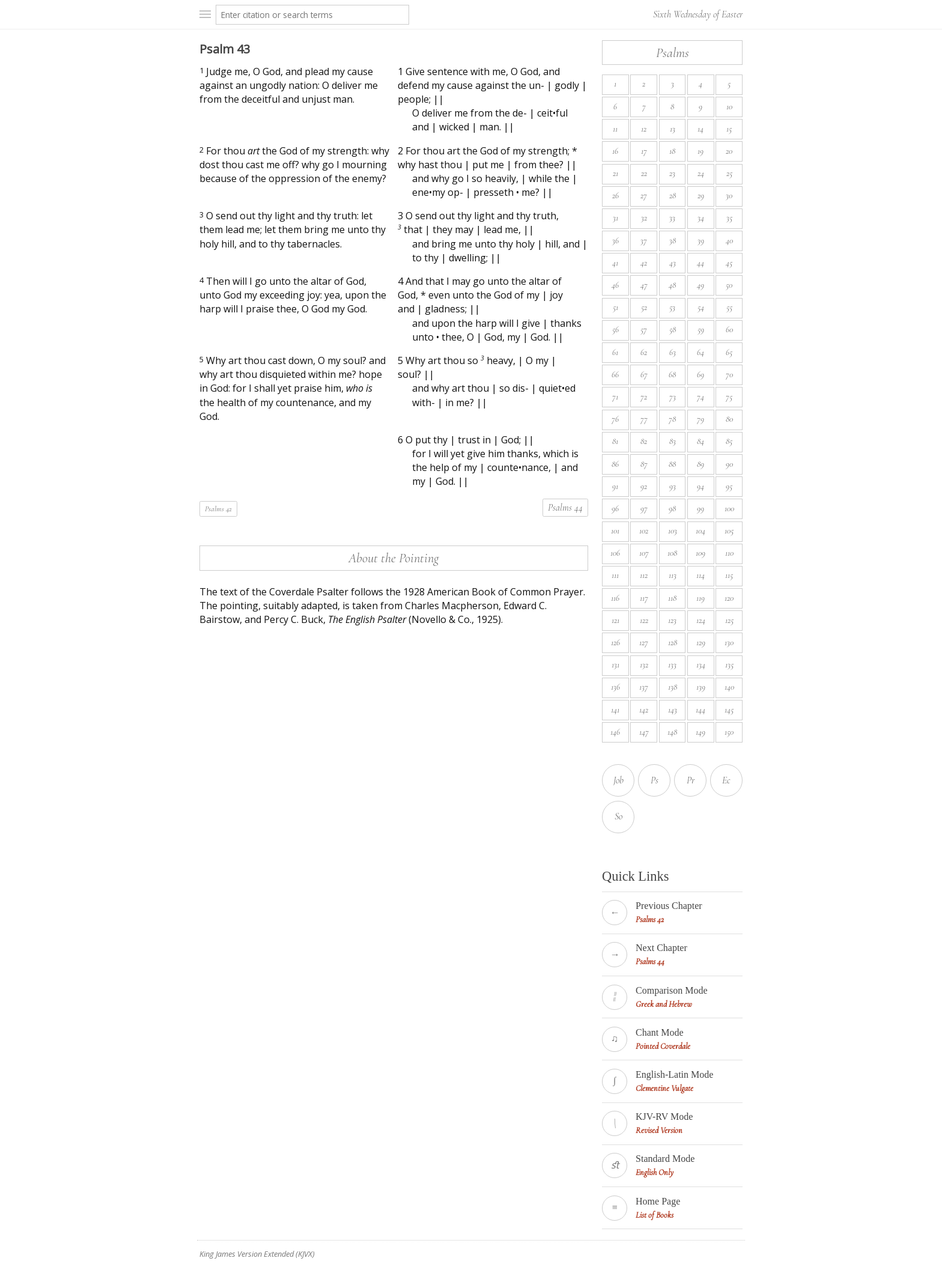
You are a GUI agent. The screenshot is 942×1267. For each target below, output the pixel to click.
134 (700, 665)
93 (672, 486)
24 (700, 173)
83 (672, 441)
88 (672, 464)
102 (643, 531)
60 (729, 329)
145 (729, 710)
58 (672, 329)
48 (672, 285)
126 (615, 642)
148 (672, 732)
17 (644, 151)
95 (729, 486)
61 (615, 352)
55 (729, 307)
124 (700, 620)
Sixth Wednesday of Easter (698, 14)
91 (615, 486)
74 (700, 397)
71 (615, 397)
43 (672, 263)
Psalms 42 (218, 509)
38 (672, 240)
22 (644, 173)
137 (643, 687)
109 (700, 553)
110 (729, 553)
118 (672, 598)
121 (615, 620)
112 (644, 575)
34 (700, 218)
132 (644, 665)
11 (615, 129)
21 (615, 173)
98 (672, 508)
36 (615, 240)
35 (729, 218)
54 (700, 307)
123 (672, 620)
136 (615, 687)
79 (700, 419)
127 (643, 642)
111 (615, 575)
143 (672, 710)
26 (615, 195)
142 (643, 710)
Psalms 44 (565, 508)
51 (615, 307)
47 (644, 285)
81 (615, 441)
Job (618, 780)
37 (643, 240)
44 (700, 263)
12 (643, 129)
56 (615, 329)
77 (644, 419)
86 (615, 464)
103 (672, 531)
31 (615, 218)
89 (700, 464)
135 (729, 665)
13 (672, 129)
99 (700, 508)
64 (700, 352)
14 (700, 129)
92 (643, 486)
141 (615, 710)
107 (644, 553)
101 (615, 531)
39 (700, 240)
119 (700, 598)
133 (672, 665)
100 (729, 508)
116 (615, 598)
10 (729, 107)
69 (700, 374)
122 (644, 620)
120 (729, 598)
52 (644, 307)
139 (700, 687)
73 (672, 397)
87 (644, 464)
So (618, 816)
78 (672, 419)
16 (615, 151)
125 (729, 620)
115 (729, 575)
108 (672, 553)
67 (644, 374)
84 (700, 441)
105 (729, 531)
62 (643, 352)
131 (615, 665)
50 (729, 285)
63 (672, 352)
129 (700, 642)
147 (644, 732)
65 (729, 352)
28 (672, 195)
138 (672, 687)
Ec (726, 780)
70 (729, 374)
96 (615, 508)
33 (672, 218)
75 (729, 397)
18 (672, 151)
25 (729, 173)
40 (729, 240)
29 (700, 195)
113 (672, 575)
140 (729, 687)
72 (643, 397)
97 (644, 508)
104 (700, 531)
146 (615, 732)
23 (672, 173)
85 (729, 441)
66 (615, 374)
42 (643, 263)
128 (672, 642)
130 (729, 642)
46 (615, 285)
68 (672, 374)
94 (700, 486)
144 (700, 710)
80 (729, 419)
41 (615, 263)
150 (729, 732)
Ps (654, 780)
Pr (690, 780)
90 (729, 464)
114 (700, 575)
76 (615, 419)
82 (643, 441)
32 (644, 218)
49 (700, 285)
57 (643, 329)
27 (643, 195)
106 (615, 553)
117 (644, 598)
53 (672, 307)
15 (729, 129)
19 (700, 151)
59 (700, 329)
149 (700, 732)
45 (729, 263)
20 (729, 151)
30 (729, 195)
